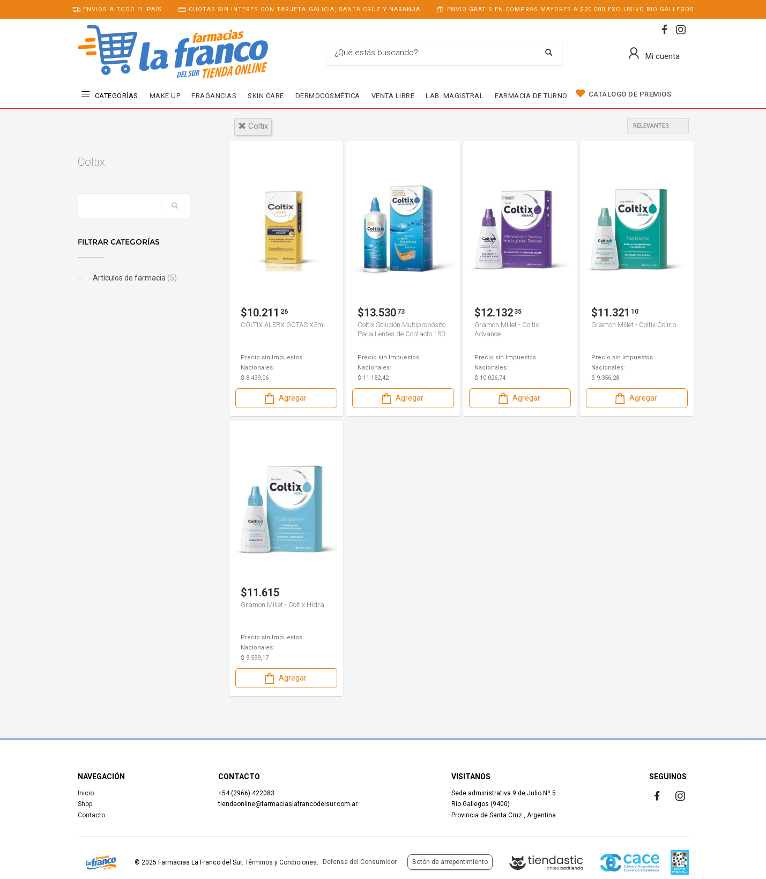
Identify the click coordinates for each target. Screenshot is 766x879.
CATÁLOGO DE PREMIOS (630, 94)
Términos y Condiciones (281, 862)
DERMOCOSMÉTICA (327, 96)
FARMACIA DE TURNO (531, 96)
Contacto (91, 815)
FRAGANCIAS (213, 96)
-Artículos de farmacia (132, 278)
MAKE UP (165, 96)
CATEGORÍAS (116, 96)
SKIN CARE (266, 96)
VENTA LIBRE (393, 96)
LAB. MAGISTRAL (455, 96)
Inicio (86, 793)
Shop (85, 804)
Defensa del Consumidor (360, 862)
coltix (253, 126)
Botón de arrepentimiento (450, 862)
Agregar (285, 398)
